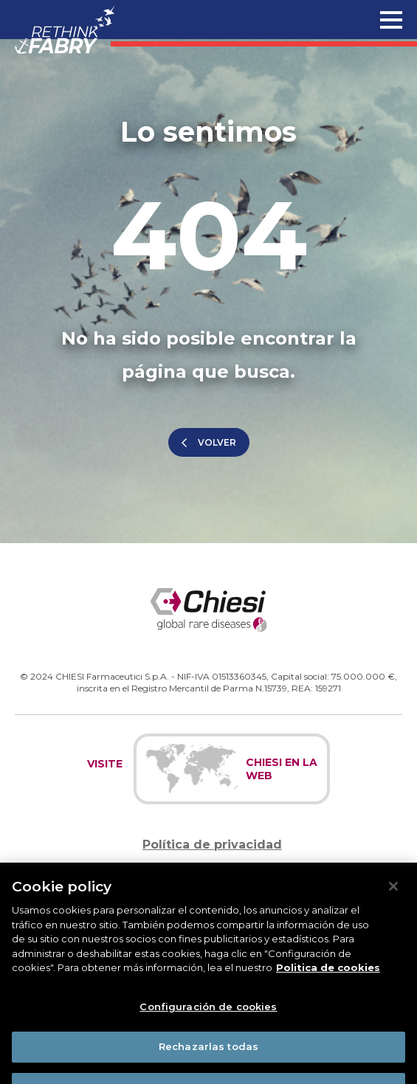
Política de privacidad (212, 845)
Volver (217, 442)
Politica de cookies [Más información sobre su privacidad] (328, 981)
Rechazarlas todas (208, 1060)
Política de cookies (212, 875)
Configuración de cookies (208, 1020)
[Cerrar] (393, 900)
